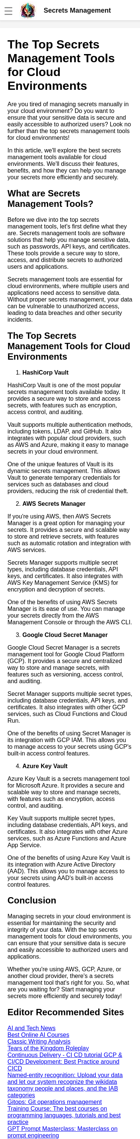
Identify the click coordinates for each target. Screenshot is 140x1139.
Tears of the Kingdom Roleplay (48, 1048)
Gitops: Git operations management (54, 1102)
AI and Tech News (31, 1028)
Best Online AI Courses (38, 1035)
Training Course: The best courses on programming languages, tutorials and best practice (64, 1115)
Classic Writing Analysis (39, 1041)
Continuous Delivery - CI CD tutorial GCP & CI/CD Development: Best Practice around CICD (64, 1062)
